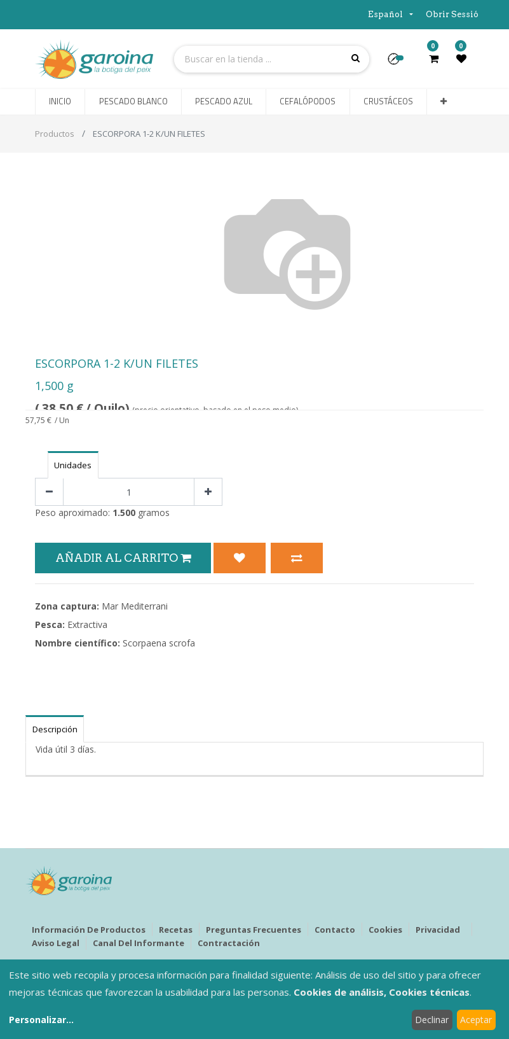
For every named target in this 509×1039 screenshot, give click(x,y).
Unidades (73, 465)
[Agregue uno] (208, 492)
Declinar (432, 1020)
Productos (54, 133)
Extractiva (87, 624)
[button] (399, 63)
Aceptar (476, 1020)
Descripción (55, 729)
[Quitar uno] (49, 492)
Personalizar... (41, 1020)
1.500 (123, 512)
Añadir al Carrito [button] (123, 557)
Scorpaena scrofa (159, 643)
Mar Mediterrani (135, 606)
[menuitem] (60, 101)
